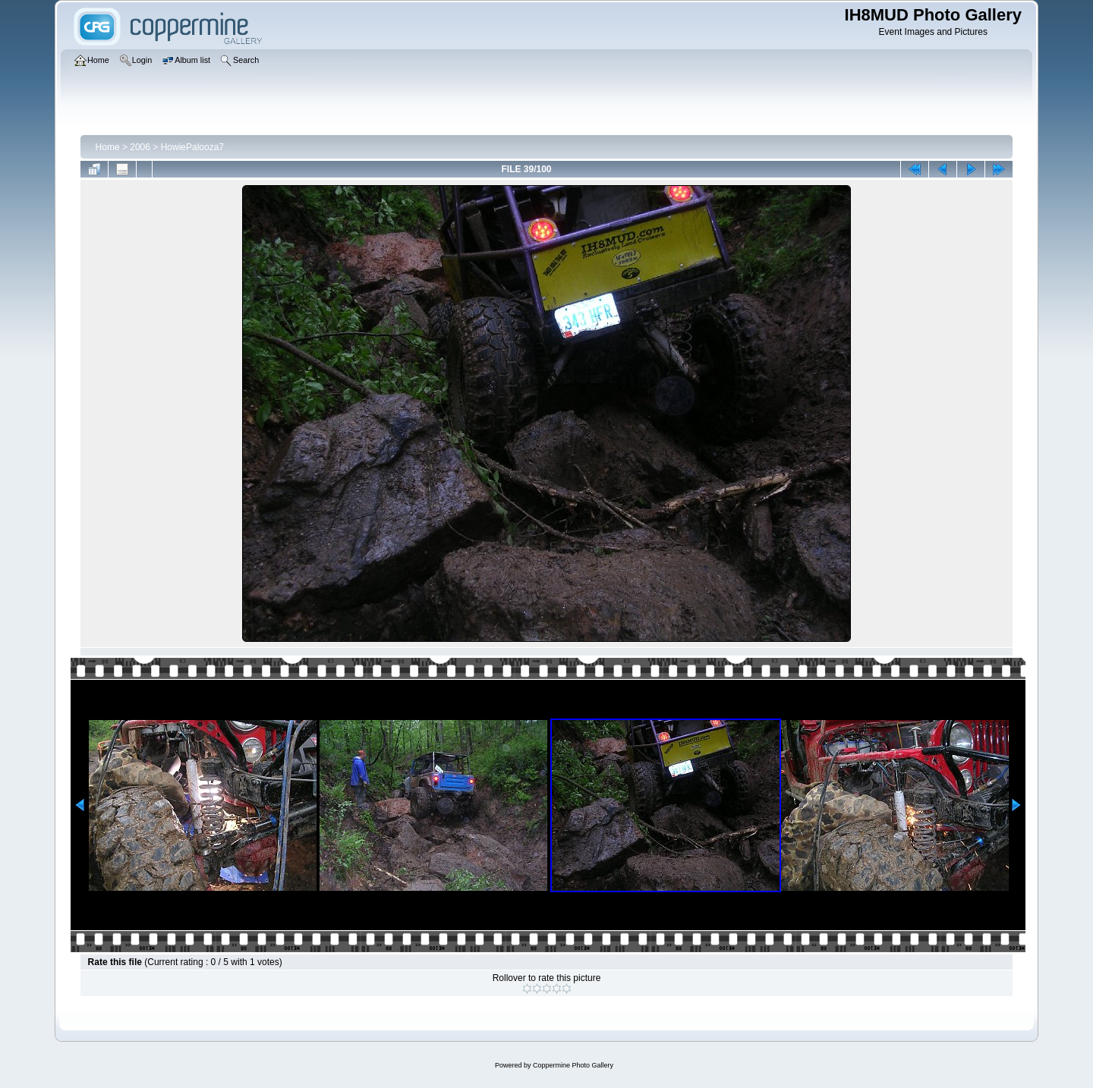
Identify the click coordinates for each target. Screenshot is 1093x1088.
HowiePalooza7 (192, 147)
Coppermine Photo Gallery (573, 1065)
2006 (140, 147)
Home (108, 147)
